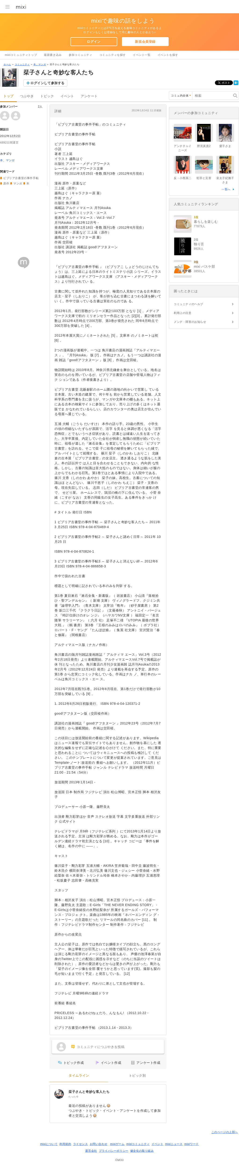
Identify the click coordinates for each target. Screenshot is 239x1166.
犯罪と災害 (203, 178)
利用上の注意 (183, 313)
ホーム (7, 64)
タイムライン (79, 1075)
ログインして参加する (47, 83)
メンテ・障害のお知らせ (190, 322)
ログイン (93, 41)
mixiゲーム (117, 1144)
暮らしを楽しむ (206, 221)
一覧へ (226, 189)
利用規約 (65, 1144)
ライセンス (80, 1144)
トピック (47, 96)
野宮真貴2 (204, 146)
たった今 (73, 1096)
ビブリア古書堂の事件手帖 (21, 178)
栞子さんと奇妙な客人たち (89, 1092)
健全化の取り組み (142, 1150)
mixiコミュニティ (138, 1144)
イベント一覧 (142, 55)
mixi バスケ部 (204, 266)
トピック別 (137, 1075)
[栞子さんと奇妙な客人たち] (59, 1094)
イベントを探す (168, 55)
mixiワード (191, 1144)
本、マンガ (39, 64)
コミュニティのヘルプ (188, 304)
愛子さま (225, 146)
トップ (8, 96)
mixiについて (49, 1144)
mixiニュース (173, 1144)
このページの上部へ (224, 1132)
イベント (67, 96)
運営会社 (91, 1150)
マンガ (17, 183)
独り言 (199, 244)
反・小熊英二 (183, 178)
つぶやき (27, 96)
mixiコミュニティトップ (21, 55)
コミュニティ (22, 64)
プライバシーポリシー (113, 1150)
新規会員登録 (145, 41)
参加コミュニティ (80, 55)
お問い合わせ (99, 1144)
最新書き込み (53, 55)
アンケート (89, 96)
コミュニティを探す (112, 55)
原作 (6, 183)
